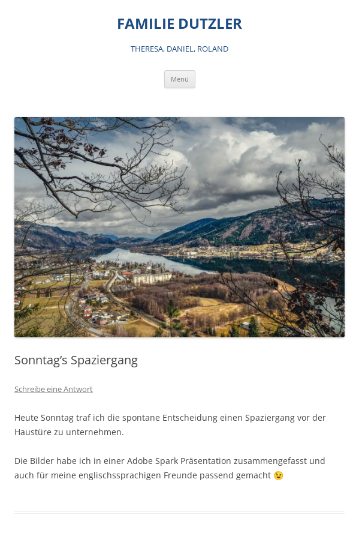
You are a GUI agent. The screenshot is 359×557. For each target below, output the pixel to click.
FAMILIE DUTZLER (179, 23)
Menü (180, 78)
